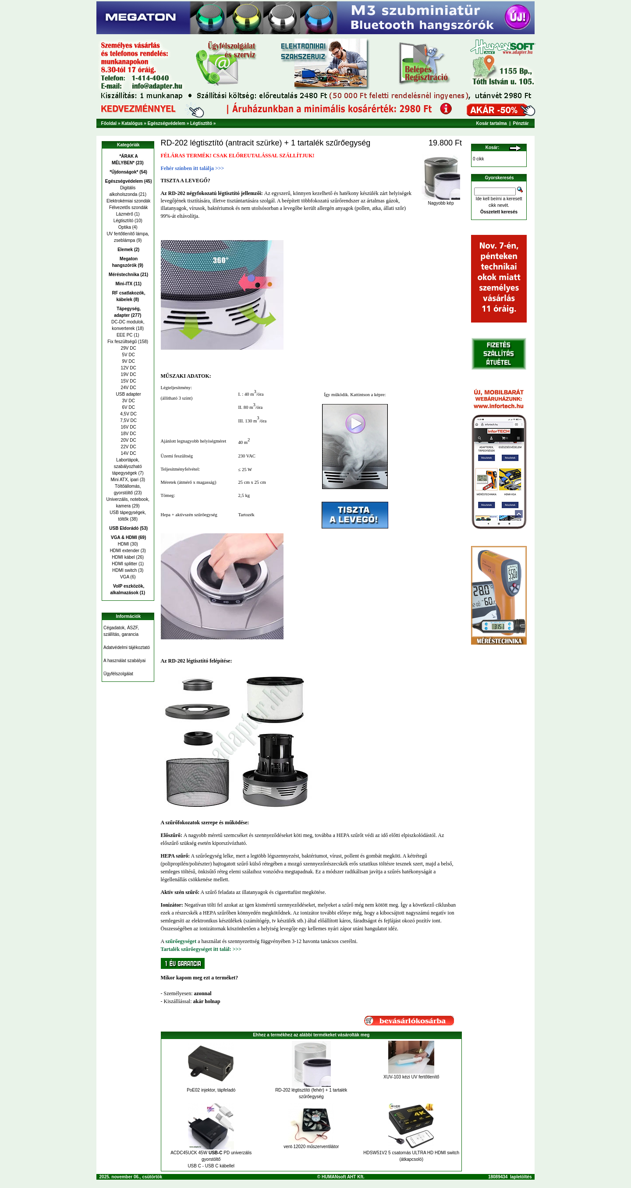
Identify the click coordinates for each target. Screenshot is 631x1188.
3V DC (128, 400)
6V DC (128, 407)
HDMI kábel (123, 557)
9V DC (128, 361)
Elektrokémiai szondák (127, 201)
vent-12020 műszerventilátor (311, 1146)
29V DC (128, 348)
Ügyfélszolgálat (118, 673)
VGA (124, 576)
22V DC (128, 446)
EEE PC (125, 335)
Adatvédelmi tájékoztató (126, 647)
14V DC (128, 453)
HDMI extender (124, 550)
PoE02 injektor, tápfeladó (211, 1090)
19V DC (128, 374)
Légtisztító (201, 123)
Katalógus (131, 123)
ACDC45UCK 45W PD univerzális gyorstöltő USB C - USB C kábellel (211, 1159)
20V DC (128, 440)
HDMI (123, 544)
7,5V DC (128, 420)
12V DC (128, 367)
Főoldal (109, 123)
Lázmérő (124, 214)
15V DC (128, 381)
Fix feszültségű (122, 341)
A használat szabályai (124, 660)
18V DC (128, 433)
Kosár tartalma (491, 123)
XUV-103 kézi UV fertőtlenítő (411, 1077)
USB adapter (128, 394)
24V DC (128, 387)
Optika (124, 227)
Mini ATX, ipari (124, 479)
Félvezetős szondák (128, 207)
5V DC (128, 354)
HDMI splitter (124, 563)
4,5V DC (128, 413)
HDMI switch (124, 570)
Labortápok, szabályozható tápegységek (127, 466)
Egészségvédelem (166, 123)
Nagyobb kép (441, 201)
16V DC (128, 427)
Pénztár (521, 123)
